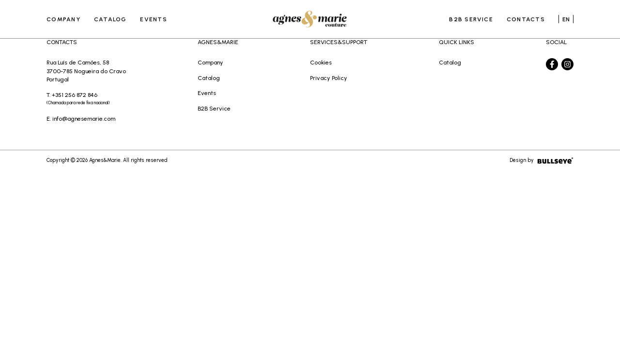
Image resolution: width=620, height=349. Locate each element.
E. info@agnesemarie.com (80, 118)
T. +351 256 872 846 (86, 99)
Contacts (526, 16)
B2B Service (471, 16)
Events (153, 16)
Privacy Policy (328, 77)
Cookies (321, 62)
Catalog (110, 16)
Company (63, 16)
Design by (542, 160)
